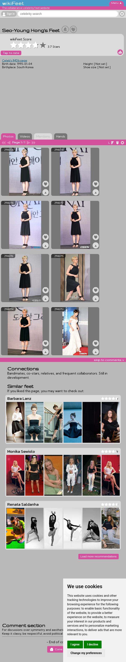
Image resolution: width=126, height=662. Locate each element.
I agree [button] (75, 644)
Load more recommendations (98, 556)
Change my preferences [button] (86, 653)
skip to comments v (109, 360)
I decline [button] (92, 644)
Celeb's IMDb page (14, 60)
